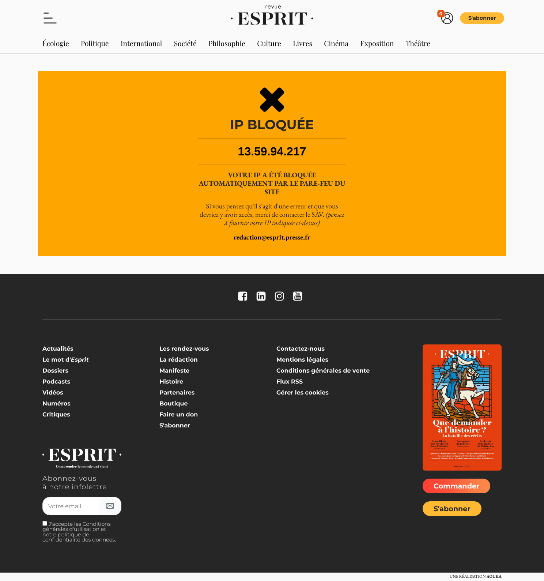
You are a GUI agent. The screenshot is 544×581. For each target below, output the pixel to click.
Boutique (173, 403)
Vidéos (52, 392)
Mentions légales (302, 359)
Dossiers (55, 370)
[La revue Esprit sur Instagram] (281, 296)
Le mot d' (65, 359)
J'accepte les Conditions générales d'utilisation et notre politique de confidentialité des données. (79, 532)
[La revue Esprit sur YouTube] (299, 296)
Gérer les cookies (302, 392)
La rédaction (178, 359)
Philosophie (226, 43)
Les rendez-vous (184, 349)
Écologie (55, 43)
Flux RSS (289, 381)
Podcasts (56, 381)
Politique (95, 43)
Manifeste (174, 370)
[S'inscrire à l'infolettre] (110, 506)
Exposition (377, 43)
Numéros (56, 403)
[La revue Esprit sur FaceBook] (244, 296)
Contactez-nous (300, 349)
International (141, 43)
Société (185, 43)
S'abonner (482, 18)
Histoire (171, 381)
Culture (269, 43)
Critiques (56, 414)
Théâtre (418, 43)
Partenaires (176, 392)
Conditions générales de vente (323, 370)
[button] (50, 17)
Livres (302, 43)
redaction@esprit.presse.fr (272, 237)
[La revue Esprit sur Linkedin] (262, 296)
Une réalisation (476, 576)
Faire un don (178, 414)
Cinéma (336, 43)
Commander (456, 486)
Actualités (57, 349)
